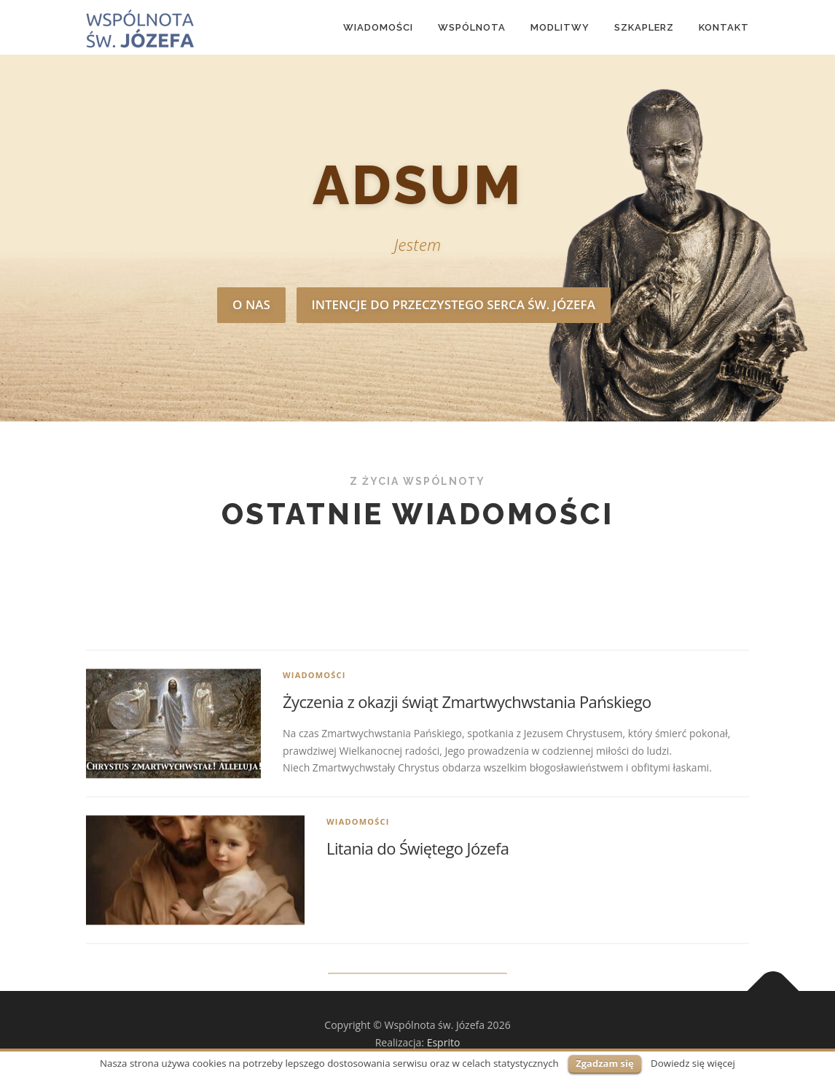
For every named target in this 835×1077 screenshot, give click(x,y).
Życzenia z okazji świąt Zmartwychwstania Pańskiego (467, 820)
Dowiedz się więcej (693, 1063)
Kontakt (724, 27)
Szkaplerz (644, 27)
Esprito (443, 1042)
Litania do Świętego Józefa (417, 966)
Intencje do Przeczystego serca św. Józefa (453, 304)
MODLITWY (559, 27)
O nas (251, 304)
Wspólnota (472, 27)
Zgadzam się (604, 1063)
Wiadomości (378, 27)
